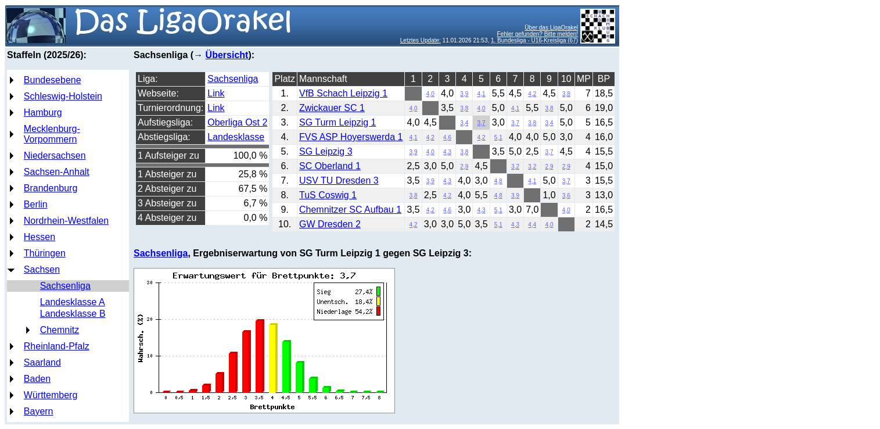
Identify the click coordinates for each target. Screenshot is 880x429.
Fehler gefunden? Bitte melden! (538, 34)
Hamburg (43, 112)
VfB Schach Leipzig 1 (343, 93)
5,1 (498, 137)
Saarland (42, 362)
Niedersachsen (55, 155)
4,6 (447, 137)
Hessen (39, 237)
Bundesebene (52, 80)
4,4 (532, 224)
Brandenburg (51, 188)
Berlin (36, 204)
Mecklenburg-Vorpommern (52, 134)
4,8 (498, 181)
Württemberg (50, 395)
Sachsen (42, 269)
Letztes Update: (420, 40)
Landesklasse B (73, 314)
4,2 (532, 94)
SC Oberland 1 (330, 166)
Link (215, 93)
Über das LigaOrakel (551, 27)
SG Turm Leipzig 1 (337, 122)
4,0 (430, 94)
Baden (37, 379)
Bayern (38, 411)
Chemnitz (60, 330)
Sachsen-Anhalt (56, 172)
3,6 (566, 195)
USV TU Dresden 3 (339, 180)
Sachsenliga (65, 286)
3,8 (566, 94)
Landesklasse (235, 137)
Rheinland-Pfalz (56, 346)
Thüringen (45, 253)
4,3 (447, 152)
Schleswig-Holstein (63, 96)
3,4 (464, 123)
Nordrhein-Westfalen (66, 221)
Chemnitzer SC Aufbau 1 (350, 209)
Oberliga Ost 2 (237, 122)
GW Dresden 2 (330, 224)
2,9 (464, 166)
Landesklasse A (72, 302)
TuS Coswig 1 (328, 195)
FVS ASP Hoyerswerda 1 (351, 137)
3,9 (464, 94)
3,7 (481, 123)
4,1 (481, 94)
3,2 (515, 166)
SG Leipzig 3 (326, 151)
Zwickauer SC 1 (332, 108)
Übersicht (227, 55)
